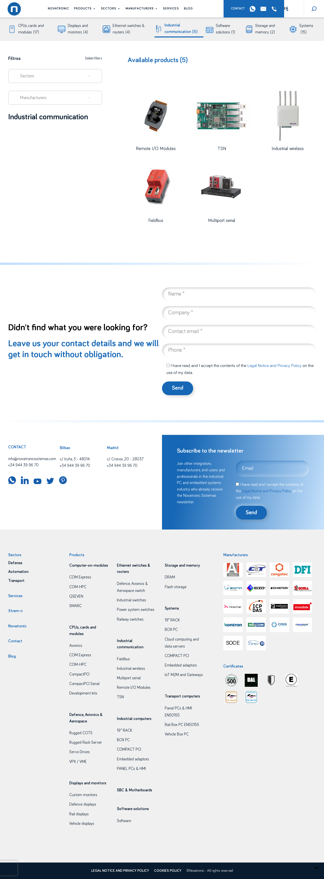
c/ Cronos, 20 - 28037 (125, 459)
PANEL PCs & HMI (131, 769)
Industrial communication (180, 29)
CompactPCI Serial (84, 684)
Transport (16, 581)
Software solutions (225, 29)
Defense (15, 563)
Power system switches (135, 610)
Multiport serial (129, 678)
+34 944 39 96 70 (275, 8)
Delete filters (93, 58)
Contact (238, 8)
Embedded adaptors (133, 759)
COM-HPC (77, 587)
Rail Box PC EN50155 (182, 725)
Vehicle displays (81, 824)
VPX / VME (78, 762)
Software (124, 821)
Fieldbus (123, 659)
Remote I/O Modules (134, 688)
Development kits (83, 693)
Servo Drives (79, 752)
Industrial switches (131, 600)
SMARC (75, 606)
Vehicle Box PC (177, 734)
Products (85, 8)
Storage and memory (265, 29)
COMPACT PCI (129, 749)
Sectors (111, 8)
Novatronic (58, 8)
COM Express (80, 577)
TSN (120, 697)
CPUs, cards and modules (31, 29)
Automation (18, 572)
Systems (306, 29)
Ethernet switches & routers (129, 29)
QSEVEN (76, 596)
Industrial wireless (131, 669)
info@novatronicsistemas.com (32, 459)
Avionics (75, 646)
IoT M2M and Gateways (184, 675)
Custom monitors (83, 795)
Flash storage (175, 587)
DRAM (170, 577)
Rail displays (79, 814)
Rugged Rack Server (85, 742)
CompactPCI (79, 674)
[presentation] (8, 868)
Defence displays (82, 804)
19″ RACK (124, 730)
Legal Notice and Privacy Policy (274, 365)
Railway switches (130, 619)
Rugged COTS (80, 733)
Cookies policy (167, 871)
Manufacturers (142, 8)
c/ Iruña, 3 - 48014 (75, 459)
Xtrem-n (15, 611)
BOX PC (123, 740)
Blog (188, 8)
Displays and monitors (78, 29)
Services (171, 8)
